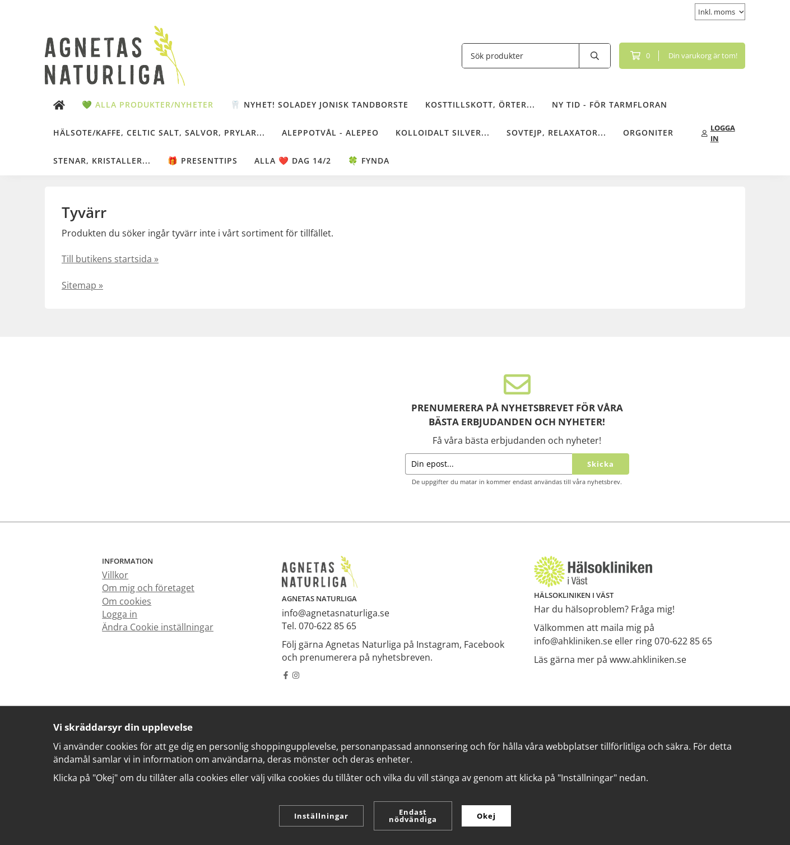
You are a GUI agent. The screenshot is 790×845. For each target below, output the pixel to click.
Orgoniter (648, 132)
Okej (486, 816)
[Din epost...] (488, 464)
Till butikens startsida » (110, 259)
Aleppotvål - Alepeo (330, 132)
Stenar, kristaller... (102, 160)
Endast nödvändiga (413, 815)
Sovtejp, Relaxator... (556, 132)
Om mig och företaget (148, 588)
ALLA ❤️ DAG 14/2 (292, 160)
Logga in (119, 614)
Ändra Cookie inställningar (157, 627)
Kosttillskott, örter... (480, 104)
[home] (59, 105)
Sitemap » (82, 285)
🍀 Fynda (368, 160)
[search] (595, 55)
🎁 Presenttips (203, 160)
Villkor (115, 575)
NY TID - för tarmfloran (609, 104)
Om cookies (126, 601)
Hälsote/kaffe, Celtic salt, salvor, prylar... (159, 132)
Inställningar (321, 816)
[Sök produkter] (520, 55)
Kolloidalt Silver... (443, 132)
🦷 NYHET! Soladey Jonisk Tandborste (319, 104)
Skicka (600, 464)
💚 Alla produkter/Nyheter (147, 104)
